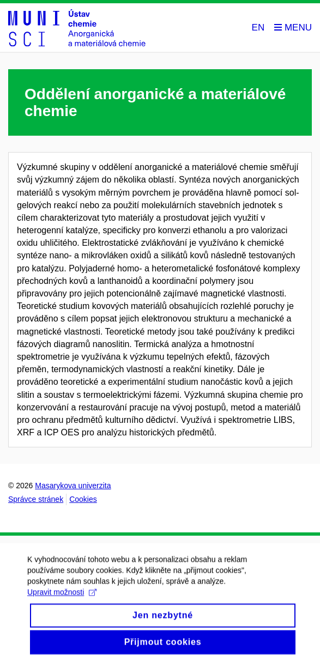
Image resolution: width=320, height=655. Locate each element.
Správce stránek (35, 499)
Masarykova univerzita (73, 485)
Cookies (83, 499)
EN (258, 27)
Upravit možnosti (61, 597)
